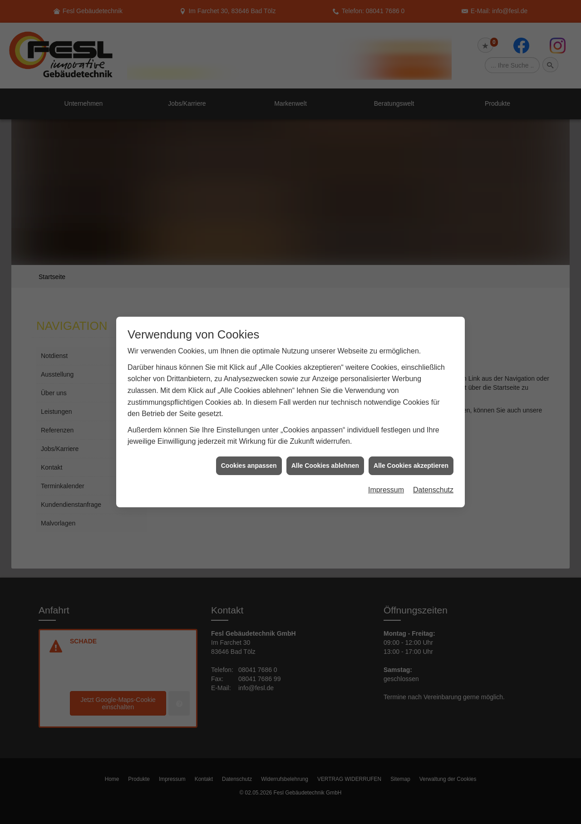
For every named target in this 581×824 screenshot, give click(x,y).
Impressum (386, 471)
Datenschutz (433, 471)
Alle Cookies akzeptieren (411, 447)
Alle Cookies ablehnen (325, 447)
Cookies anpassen (249, 447)
